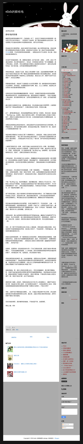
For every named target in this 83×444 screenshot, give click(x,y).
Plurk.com (77, 338)
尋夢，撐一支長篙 (68, 361)
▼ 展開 (63, 70)
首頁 (31, 336)
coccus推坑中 (67, 367)
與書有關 (64, 72)
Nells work (65, 99)
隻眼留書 (65, 354)
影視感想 (64, 108)
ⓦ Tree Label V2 (74, 134)
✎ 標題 (75, 70)
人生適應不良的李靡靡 (69, 372)
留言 (64, 427)
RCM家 (8, 52)
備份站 (65, 374)
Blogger (57, 438)
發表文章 (65, 424)
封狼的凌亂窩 (67, 348)
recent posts (75, 63)
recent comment (74, 299)
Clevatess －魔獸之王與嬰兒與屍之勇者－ (26, 363)
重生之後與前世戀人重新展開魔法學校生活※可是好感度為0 (31, 347)
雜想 (17, 329)
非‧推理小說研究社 (68, 359)
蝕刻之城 (16, 355)
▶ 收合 (67, 70)
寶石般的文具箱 (67, 363)
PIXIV (64, 346)
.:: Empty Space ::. (68, 365)
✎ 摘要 (71, 70)
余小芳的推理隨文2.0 (69, 370)
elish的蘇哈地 (15, 12)
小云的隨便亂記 (67, 352)
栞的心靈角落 (67, 350)
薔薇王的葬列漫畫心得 (20, 372)
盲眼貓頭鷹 (66, 357)
